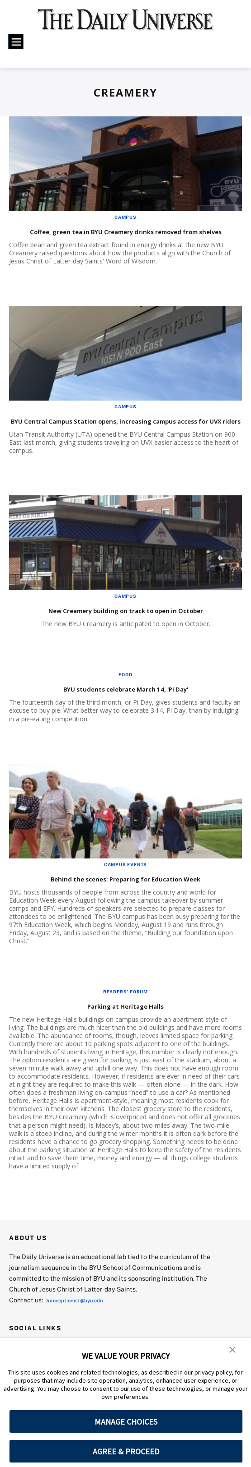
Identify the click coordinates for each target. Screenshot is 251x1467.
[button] (233, 1351)
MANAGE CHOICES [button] (126, 1421)
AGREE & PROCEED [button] (126, 1451)
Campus (125, 217)
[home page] (125, 24)
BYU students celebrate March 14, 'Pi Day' (125, 722)
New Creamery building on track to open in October (106, 638)
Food (125, 708)
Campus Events (125, 898)
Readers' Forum (125, 1025)
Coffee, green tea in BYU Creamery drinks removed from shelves (124, 236)
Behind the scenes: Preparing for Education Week (125, 912)
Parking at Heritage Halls (125, 1039)
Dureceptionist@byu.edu (80, 1334)
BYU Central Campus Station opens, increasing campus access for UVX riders (114, 437)
